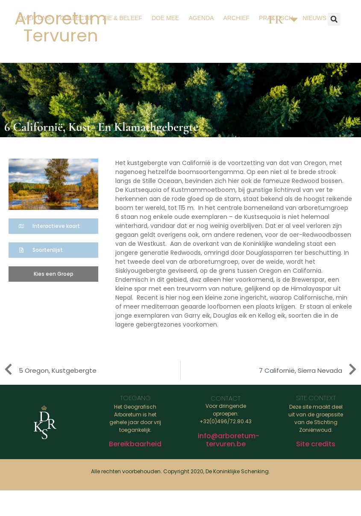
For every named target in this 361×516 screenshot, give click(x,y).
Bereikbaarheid (135, 444)
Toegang (135, 397)
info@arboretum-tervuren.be (228, 440)
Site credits (315, 444)
